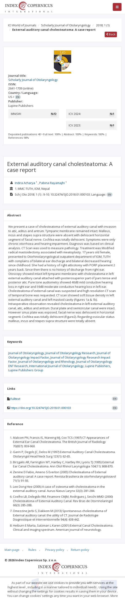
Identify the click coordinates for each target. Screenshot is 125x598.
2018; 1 (103, 25)
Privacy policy (54, 550)
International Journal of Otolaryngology (56, 366)
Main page (12, 550)
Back (111, 34)
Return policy (80, 550)
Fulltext (15, 399)
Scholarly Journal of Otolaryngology (66, 25)
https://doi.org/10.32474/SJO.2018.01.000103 (40, 408)
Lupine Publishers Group (25, 370)
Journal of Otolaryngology (26, 353)
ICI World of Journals (22, 25)
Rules (32, 550)
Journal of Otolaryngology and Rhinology (46, 361)
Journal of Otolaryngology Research (70, 353)
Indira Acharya (25, 183)
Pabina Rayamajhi (52, 183)
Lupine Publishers (97, 366)
